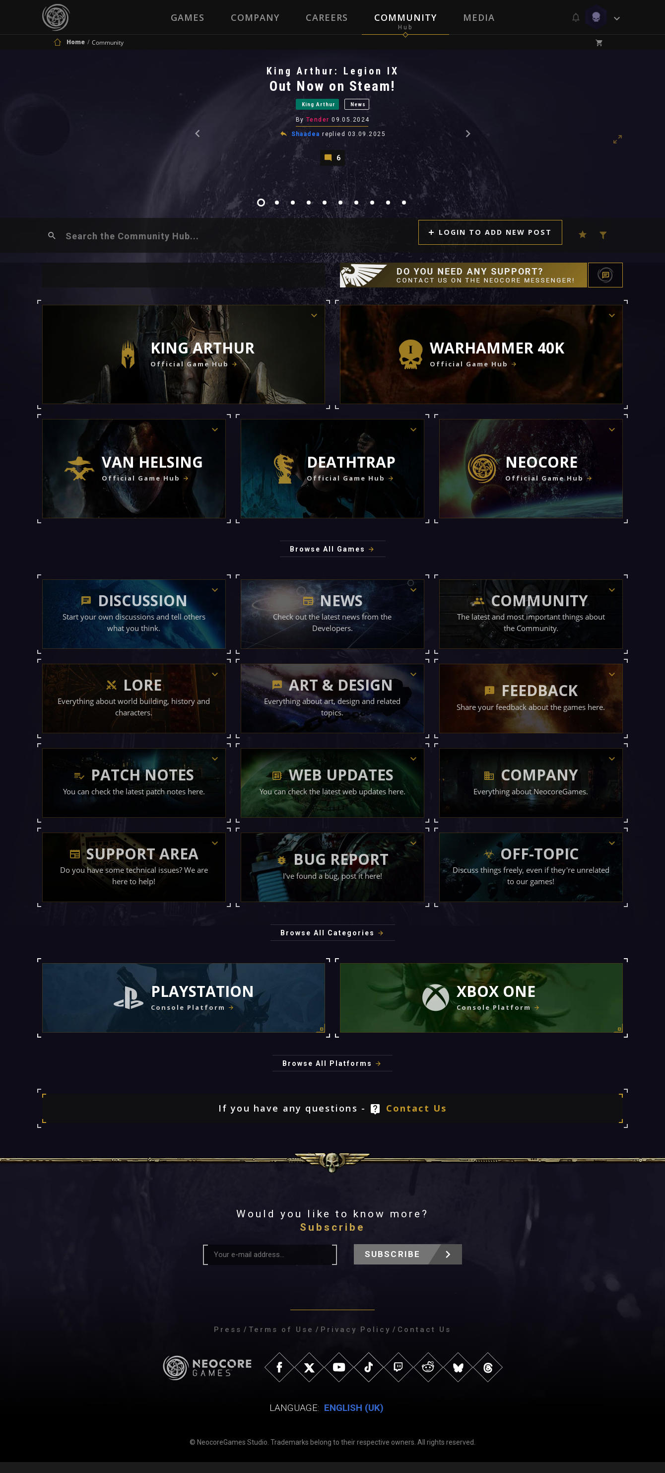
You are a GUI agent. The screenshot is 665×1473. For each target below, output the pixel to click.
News (370, 108)
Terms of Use (281, 1340)
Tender (319, 126)
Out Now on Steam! (333, 89)
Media (480, 17)
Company (254, 17)
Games (186, 17)
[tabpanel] (332, 119)
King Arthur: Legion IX (333, 74)
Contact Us (416, 1119)
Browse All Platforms (327, 1074)
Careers (327, 17)
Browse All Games (327, 560)
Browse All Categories (327, 944)
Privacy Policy (356, 1340)
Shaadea (306, 140)
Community (406, 17)
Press (228, 1340)
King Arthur (313, 108)
